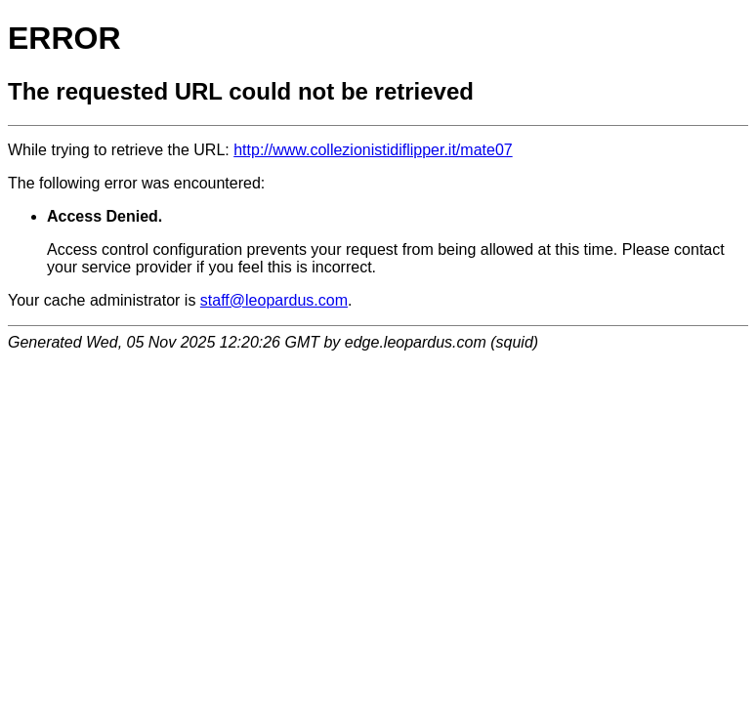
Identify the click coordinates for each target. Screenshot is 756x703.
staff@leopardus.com (274, 300)
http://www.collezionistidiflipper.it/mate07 (372, 150)
